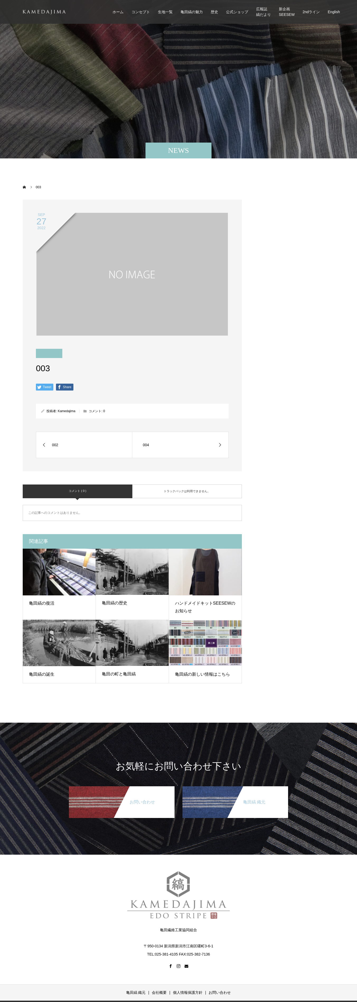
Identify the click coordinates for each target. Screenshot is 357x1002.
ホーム (118, 12)
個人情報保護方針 (188, 992)
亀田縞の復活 (41, 603)
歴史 (214, 12)
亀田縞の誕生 (41, 674)
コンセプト (140, 12)
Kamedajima (67, 411)
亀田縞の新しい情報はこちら (202, 674)
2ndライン (311, 12)
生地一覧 (165, 12)
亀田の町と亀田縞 (119, 674)
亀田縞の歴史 (114, 603)
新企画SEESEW (287, 12)
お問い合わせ (220, 992)
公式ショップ (237, 12)
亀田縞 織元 (136, 992)
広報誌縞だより (263, 12)
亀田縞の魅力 (192, 12)
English (334, 12)
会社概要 (159, 992)
